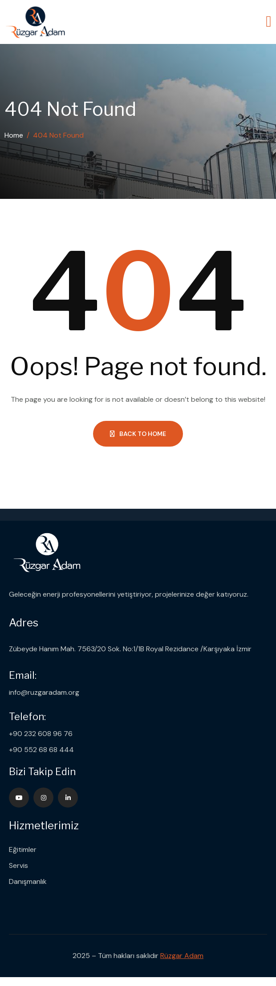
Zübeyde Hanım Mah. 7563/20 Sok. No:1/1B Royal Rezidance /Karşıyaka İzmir (130, 648)
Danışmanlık (28, 881)
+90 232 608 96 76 (41, 733)
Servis (18, 865)
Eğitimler (23, 849)
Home (13, 135)
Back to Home (138, 434)
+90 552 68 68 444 (41, 749)
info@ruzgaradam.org (44, 692)
